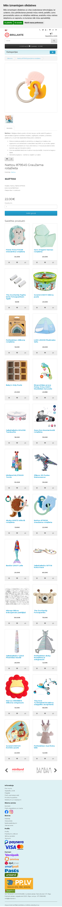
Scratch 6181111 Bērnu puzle (44, 296)
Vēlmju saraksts (10, 836)
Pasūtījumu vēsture (11, 834)
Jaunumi (8, 838)
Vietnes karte (9, 825)
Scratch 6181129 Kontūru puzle (13, 747)
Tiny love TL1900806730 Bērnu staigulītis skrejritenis (44, 703)
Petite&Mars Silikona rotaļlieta (15, 341)
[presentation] (6, 771)
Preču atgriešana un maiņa (14, 808)
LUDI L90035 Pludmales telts (45, 341)
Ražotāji (7, 818)
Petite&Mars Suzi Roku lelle (44, 747)
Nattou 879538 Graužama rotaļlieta (43, 521)
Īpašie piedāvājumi (11, 823)
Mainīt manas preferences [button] (34, 23)
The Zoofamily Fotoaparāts (40, 611)
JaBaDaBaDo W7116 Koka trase (43, 566)
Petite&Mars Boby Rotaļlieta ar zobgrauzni (42, 658)
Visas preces (8, 821)
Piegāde (7, 793)
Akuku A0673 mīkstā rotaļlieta (15, 521)
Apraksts (9, 128)
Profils (7, 831)
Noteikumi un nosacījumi (13, 800)
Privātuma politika (11, 797)
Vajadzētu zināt (10, 791)
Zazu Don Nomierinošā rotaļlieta (44, 431)
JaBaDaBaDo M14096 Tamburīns (16, 431)
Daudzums (8, 203)
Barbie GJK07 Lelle (14, 565)
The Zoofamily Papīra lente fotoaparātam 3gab (16, 297)
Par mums (8, 788)
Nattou (13, 172)
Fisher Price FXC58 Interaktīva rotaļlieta (15, 251)
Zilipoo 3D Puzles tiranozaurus (42, 476)
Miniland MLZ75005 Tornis (15, 476)
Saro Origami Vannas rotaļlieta (43, 251)
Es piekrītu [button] (8, 23)
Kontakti (7, 806)
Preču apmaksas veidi (12, 795)
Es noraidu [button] (18, 23)
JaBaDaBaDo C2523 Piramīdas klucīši (15, 657)
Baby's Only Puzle (14, 385)
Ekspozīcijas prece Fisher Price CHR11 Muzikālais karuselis (43, 387)
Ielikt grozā (31, 213)
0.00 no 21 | (31, 46)
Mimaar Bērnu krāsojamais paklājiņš (16, 611)
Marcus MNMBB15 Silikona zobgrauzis (15, 702)
